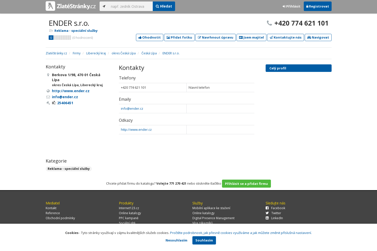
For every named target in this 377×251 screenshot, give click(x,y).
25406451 (65, 102)
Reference (53, 213)
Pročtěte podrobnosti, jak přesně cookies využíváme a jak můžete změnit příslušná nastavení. (241, 232)
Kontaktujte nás (285, 37)
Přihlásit (291, 6)
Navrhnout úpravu (215, 37)
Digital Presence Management (213, 218)
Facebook (275, 208)
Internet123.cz (129, 208)
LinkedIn (274, 218)
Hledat (164, 6)
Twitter (273, 213)
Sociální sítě (127, 223)
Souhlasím (204, 240)
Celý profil (277, 68)
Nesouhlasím (176, 240)
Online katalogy (130, 213)
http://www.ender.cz (136, 129)
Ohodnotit (149, 37)
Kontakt (51, 208)
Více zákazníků (202, 223)
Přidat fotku (179, 37)
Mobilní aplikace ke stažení (211, 208)
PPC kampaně (128, 218)
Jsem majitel (251, 37)
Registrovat (317, 6)
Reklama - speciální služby (76, 30)
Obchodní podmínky (60, 218)
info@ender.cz (132, 108)
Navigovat (318, 37)
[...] (130, 6)
